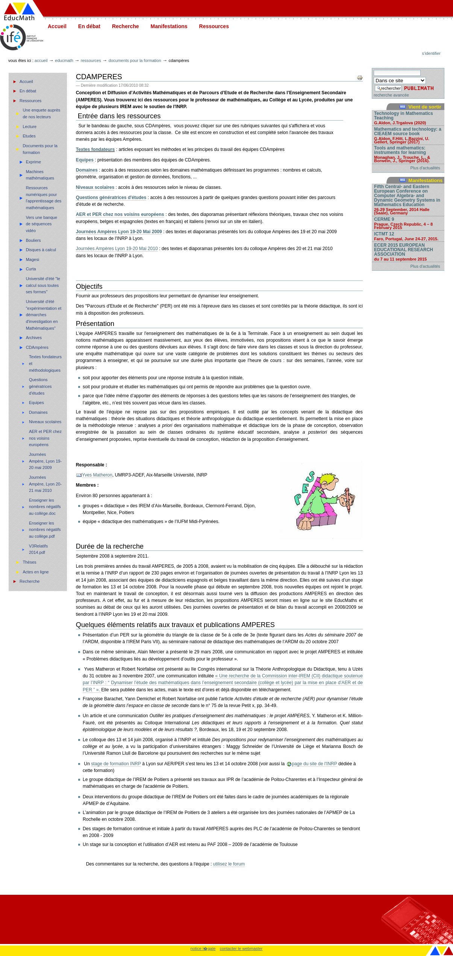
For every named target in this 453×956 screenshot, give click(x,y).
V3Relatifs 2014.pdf (38, 549)
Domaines (38, 412)
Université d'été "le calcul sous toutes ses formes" (43, 285)
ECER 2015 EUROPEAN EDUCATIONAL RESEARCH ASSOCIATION (408, 252)
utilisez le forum (229, 864)
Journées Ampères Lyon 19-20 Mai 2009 (119, 231)
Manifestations (169, 26)
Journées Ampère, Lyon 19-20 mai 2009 (45, 461)
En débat (89, 26)
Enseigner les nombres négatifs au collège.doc (45, 507)
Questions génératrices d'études (40, 386)
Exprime (33, 162)
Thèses (29, 562)
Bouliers (33, 240)
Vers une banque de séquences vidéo (41, 224)
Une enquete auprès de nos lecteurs (41, 113)
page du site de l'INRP (314, 763)
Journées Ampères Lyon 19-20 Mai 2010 (117, 248)
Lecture (29, 126)
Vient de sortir (424, 107)
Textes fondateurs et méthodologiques (45, 363)
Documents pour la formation (135, 60)
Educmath (64, 60)
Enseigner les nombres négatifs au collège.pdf (45, 529)
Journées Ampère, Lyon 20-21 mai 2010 (45, 484)
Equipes (36, 402)
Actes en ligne (35, 572)
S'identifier (431, 53)
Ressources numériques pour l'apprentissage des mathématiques (44, 197)
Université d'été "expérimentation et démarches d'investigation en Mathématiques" (44, 314)
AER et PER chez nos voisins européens (45, 438)
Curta (31, 269)
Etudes (29, 136)
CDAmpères (37, 347)
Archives (34, 337)
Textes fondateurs (95, 149)
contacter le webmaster (241, 948)
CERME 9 (408, 223)
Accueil (57, 26)
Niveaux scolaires (45, 421)
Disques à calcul (41, 249)
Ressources (214, 26)
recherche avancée (391, 95)
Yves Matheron (97, 475)
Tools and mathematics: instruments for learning (408, 154)
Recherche (125, 26)
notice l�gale (203, 948)
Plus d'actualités (425, 168)
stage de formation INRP (116, 763)
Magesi (32, 259)
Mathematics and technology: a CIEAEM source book (408, 135)
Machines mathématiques (40, 175)
